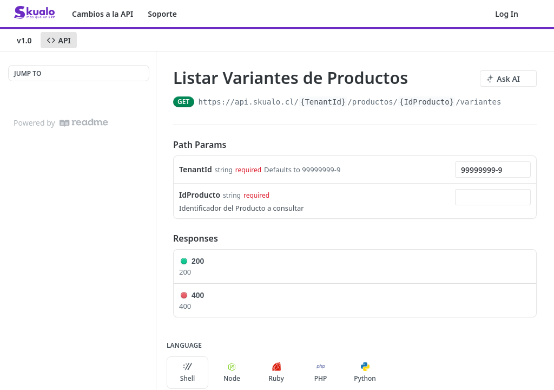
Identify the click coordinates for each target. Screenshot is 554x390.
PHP (320, 372)
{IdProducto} (426, 102)
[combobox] (493, 169)
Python (365, 372)
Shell (187, 372)
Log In (506, 14)
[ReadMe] (84, 123)
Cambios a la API (102, 14)
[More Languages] (396, 373)
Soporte (162, 14)
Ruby (276, 372)
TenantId (195, 169)
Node (231, 372)
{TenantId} (323, 102)
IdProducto (199, 195)
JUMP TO (27, 73)
